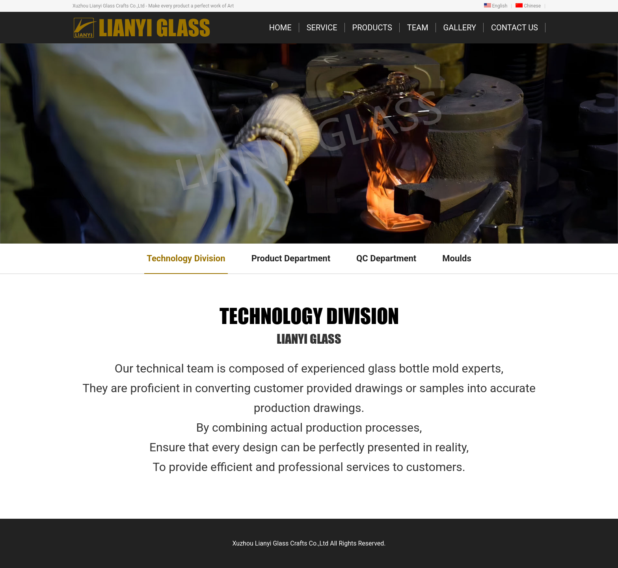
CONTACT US (514, 27)
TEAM (417, 27)
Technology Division (186, 258)
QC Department (386, 258)
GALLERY (459, 27)
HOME (280, 27)
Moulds (456, 258)
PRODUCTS (372, 27)
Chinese (528, 6)
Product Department (290, 258)
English (496, 6)
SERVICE (322, 27)
